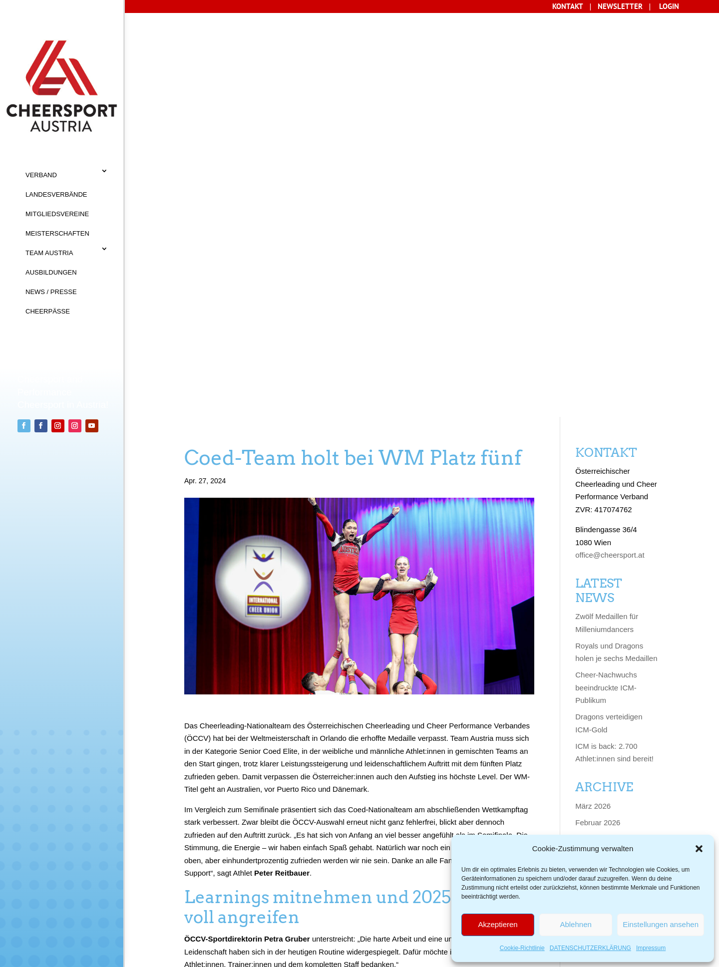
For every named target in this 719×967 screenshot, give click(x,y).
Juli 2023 (590, 756)
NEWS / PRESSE (51, 292)
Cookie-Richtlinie (522, 948)
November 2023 (602, 707)
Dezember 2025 (602, 427)
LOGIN (669, 6)
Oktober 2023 (598, 723)
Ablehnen (575, 924)
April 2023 (592, 789)
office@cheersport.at (609, 143)
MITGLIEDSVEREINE (57, 214)
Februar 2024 (597, 674)
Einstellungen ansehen (661, 924)
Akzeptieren (497, 924)
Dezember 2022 (602, 822)
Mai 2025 (590, 476)
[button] (699, 849)
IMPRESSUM (247, 895)
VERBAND (41, 175)
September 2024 (603, 592)
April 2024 (592, 641)
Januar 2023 (596, 806)
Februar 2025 (597, 526)
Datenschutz (184, 915)
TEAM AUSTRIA (49, 253)
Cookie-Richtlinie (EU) (273, 915)
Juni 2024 (591, 608)
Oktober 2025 (598, 443)
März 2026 (593, 394)
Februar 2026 (597, 410)
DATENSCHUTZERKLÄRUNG (590, 948)
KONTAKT (175, 895)
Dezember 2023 (602, 690)
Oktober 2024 (598, 575)
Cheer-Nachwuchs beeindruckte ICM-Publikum (606, 276)
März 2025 (593, 509)
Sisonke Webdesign (188, 956)
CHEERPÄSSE (47, 311)
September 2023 (603, 740)
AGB (209, 895)
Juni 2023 (591, 773)
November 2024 (602, 559)
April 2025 (592, 493)
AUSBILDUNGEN (51, 272)
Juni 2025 (591, 460)
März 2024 (593, 657)
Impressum (651, 948)
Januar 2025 (596, 542)
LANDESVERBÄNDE (56, 194)
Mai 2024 (590, 625)
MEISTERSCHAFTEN (57, 233)
